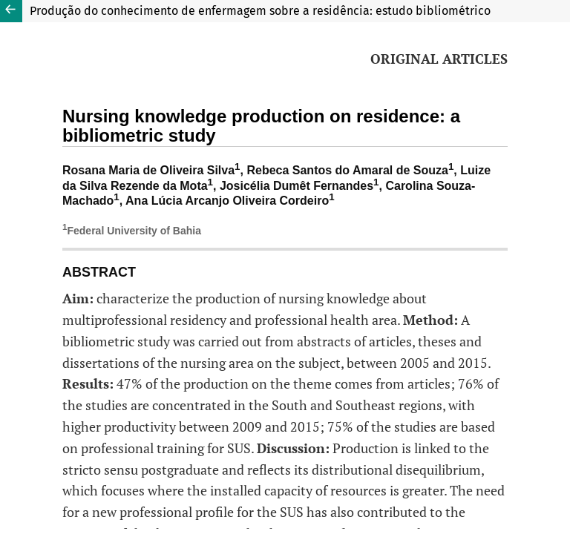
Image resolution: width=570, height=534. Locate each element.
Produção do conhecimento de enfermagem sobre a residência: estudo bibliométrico (260, 11)
